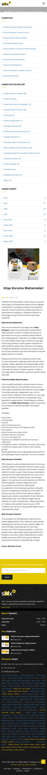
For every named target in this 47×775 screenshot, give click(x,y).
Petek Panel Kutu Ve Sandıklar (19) (16, 104)
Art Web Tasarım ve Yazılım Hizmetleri (23, 765)
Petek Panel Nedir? (27, 683)
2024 (23, 208)
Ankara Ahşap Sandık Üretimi (12, 705)
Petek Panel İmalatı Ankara (13, 59)
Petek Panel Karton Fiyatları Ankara (16, 70)
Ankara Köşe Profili (10, 76)
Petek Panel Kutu (13, 683)
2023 (23, 203)
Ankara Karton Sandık (15, 678)
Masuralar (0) (8, 115)
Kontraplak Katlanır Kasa (12, 43)
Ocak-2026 (23, 219)
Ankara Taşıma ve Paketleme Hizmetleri (21, 726)
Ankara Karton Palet (32, 678)
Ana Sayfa (7, 769)
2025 (23, 214)
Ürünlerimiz (38, 769)
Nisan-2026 (23, 236)
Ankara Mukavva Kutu (15, 702)
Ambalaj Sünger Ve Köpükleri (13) (16, 142)
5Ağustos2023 (12, 297)
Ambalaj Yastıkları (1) (11, 137)
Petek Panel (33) (9, 99)
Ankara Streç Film (26, 699)
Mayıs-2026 (23, 241)
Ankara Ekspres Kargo (37, 691)
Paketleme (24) (8, 169)
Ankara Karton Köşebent (30, 686)
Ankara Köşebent (14, 686)
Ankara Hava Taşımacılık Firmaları (25, 707)
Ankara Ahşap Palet (27, 675)
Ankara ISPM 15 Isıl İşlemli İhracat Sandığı (19, 49)
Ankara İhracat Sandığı (32, 705)
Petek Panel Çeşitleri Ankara (14, 54)
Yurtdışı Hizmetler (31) (11, 158)
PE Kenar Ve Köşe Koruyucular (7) (16, 131)
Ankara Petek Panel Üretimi (35, 702)
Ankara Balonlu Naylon (37, 697)
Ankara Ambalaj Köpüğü (10, 675)
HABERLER (19, 12)
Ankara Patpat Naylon (10, 699)
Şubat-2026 (23, 225)
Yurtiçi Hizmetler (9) (10, 164)
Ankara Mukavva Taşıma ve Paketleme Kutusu (18, 723)
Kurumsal (16, 769)
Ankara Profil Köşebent (12, 65)
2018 (23, 198)
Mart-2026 (23, 230)
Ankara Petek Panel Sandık (20, 681)
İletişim (26, 771)
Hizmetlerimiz (26, 769)
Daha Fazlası (6, 607)
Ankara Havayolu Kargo (30, 694)
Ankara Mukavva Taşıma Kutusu (15, 32)
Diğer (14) (6, 180)
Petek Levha (35, 681)
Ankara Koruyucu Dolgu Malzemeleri (17, 27)
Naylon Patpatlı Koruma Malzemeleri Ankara (17, 718)
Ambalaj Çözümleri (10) (12, 175)
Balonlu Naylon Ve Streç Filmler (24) (17, 148)
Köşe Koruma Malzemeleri (27, 710)
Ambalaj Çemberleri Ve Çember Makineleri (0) (20, 153)
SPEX (4, 297)
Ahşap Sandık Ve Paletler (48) (14, 93)
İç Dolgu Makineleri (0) (11, 126)
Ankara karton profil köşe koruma (20, 734)
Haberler (19, 771)
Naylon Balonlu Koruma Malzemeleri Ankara (29, 715)
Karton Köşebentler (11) (12, 120)
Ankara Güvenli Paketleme (19, 697)
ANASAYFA (8, 12)
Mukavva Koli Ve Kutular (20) (14, 110)
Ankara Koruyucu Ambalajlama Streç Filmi (30, 720)
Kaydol (7, 577)
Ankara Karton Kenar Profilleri (14, 38)
